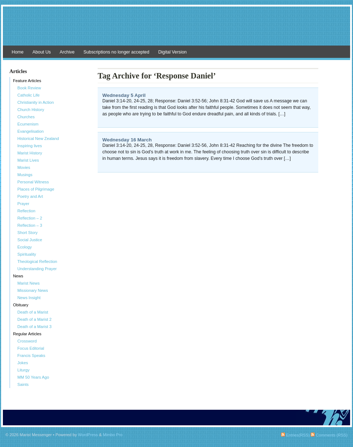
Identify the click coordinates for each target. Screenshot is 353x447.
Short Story (27, 232)
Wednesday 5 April (123, 95)
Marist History (29, 153)
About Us (42, 52)
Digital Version (172, 52)
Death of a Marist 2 (34, 319)
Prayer (23, 203)
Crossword (27, 341)
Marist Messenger (176, 29)
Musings (25, 175)
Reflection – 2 (29, 218)
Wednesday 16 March (127, 139)
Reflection (26, 211)
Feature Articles (27, 80)
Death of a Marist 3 (34, 326)
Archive (67, 52)
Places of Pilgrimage (35, 189)
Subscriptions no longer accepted (116, 52)
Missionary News (32, 290)
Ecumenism (27, 124)
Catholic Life (28, 95)
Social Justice (29, 240)
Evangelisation (30, 131)
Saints (23, 384)
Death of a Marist (32, 312)
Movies (23, 167)
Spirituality (26, 254)
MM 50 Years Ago (33, 377)
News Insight (29, 297)
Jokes (22, 363)
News (18, 276)
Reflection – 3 (29, 225)
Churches (26, 117)
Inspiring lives (29, 146)
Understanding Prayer (37, 269)
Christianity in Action (35, 102)
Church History (30, 109)
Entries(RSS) (295, 435)
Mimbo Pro (112, 435)
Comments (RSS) (329, 435)
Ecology (24, 247)
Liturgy (23, 370)
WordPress (88, 435)
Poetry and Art (30, 196)
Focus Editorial (30, 348)
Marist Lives (28, 160)
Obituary (20, 305)
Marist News (28, 283)
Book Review (29, 88)
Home (18, 52)
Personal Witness (33, 182)
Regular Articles (27, 334)
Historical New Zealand (38, 138)
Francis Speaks (31, 355)
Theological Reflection (37, 261)
